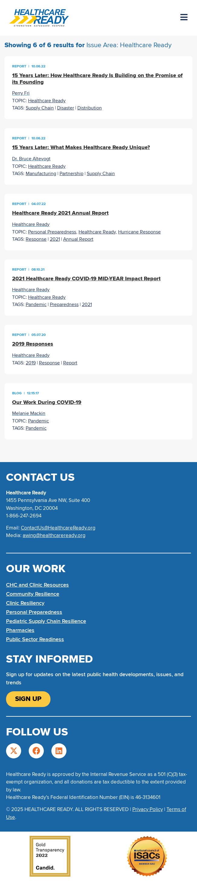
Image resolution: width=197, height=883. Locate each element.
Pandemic (36, 304)
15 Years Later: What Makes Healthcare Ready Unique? (81, 147)
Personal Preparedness (52, 232)
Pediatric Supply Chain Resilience (46, 621)
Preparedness (64, 304)
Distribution (89, 108)
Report (70, 363)
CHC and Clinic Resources (37, 585)
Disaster (65, 108)
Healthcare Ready (47, 101)
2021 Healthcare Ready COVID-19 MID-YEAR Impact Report (86, 278)
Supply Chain (40, 108)
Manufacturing (41, 174)
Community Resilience (32, 594)
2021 (55, 239)
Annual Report (78, 239)
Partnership (71, 174)
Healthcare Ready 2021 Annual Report (60, 213)
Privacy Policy (147, 809)
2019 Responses (32, 343)
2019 (31, 363)
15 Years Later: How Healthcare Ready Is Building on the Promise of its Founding (97, 78)
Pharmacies (20, 630)
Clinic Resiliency (25, 603)
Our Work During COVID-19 (46, 402)
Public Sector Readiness (35, 639)
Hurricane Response (139, 232)
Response (36, 239)
